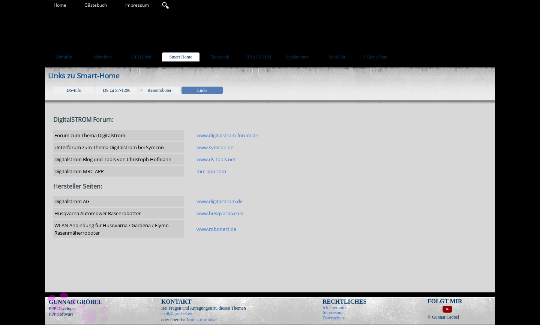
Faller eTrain (375, 57)
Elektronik (220, 57)
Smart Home (181, 57)
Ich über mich (335, 307)
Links (202, 90)
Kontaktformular (202, 319)
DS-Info (73, 90)
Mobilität (336, 57)
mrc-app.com (211, 171)
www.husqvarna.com (220, 213)
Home (60, 5)
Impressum (137, 5)
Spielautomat (297, 57)
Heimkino (103, 57)
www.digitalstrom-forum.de (227, 135)
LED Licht (142, 57)
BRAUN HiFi (258, 57)
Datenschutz (333, 318)
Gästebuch (95, 5)
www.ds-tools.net (216, 159)
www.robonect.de (216, 229)
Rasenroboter (159, 90)
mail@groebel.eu (176, 313)
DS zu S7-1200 (116, 90)
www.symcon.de (214, 147)
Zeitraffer (63, 57)
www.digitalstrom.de (219, 201)
